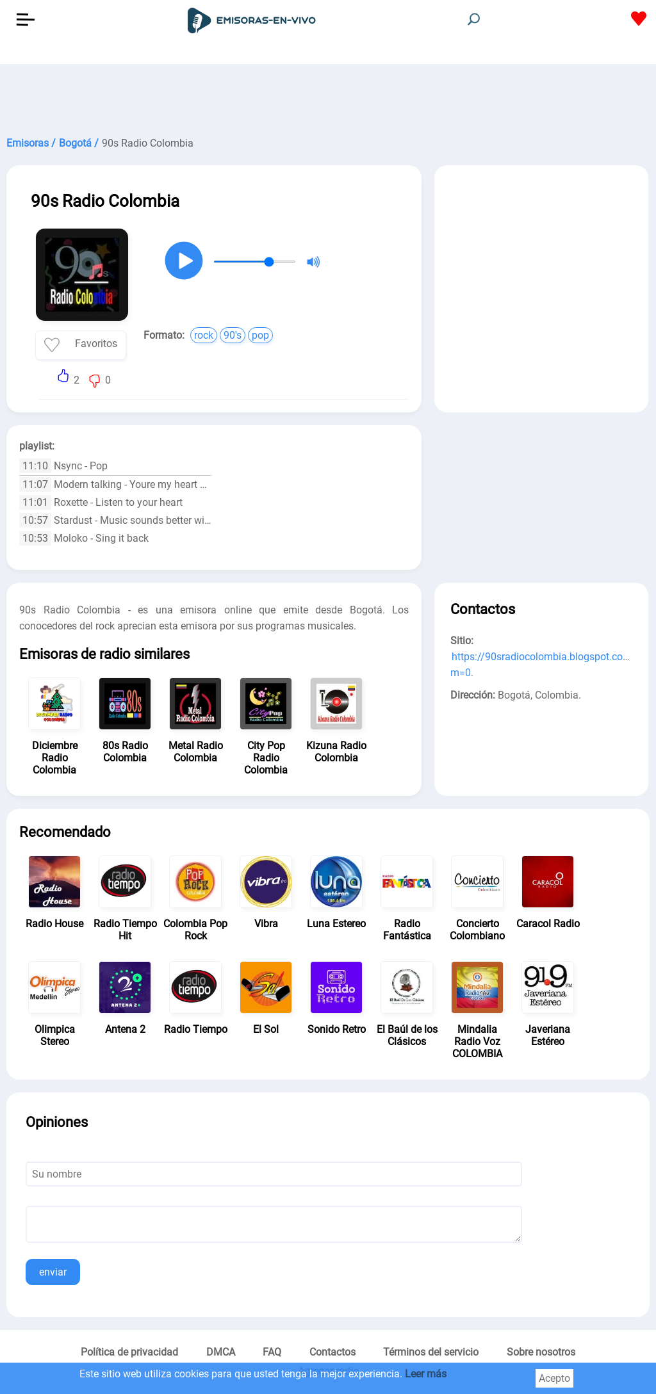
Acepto (554, 1378)
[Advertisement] (328, 96)
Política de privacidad (129, 1352)
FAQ (272, 1352)
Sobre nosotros (541, 1352)
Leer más (426, 1374)
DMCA (220, 1352)
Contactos (332, 1352)
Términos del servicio (431, 1352)
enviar (53, 1272)
